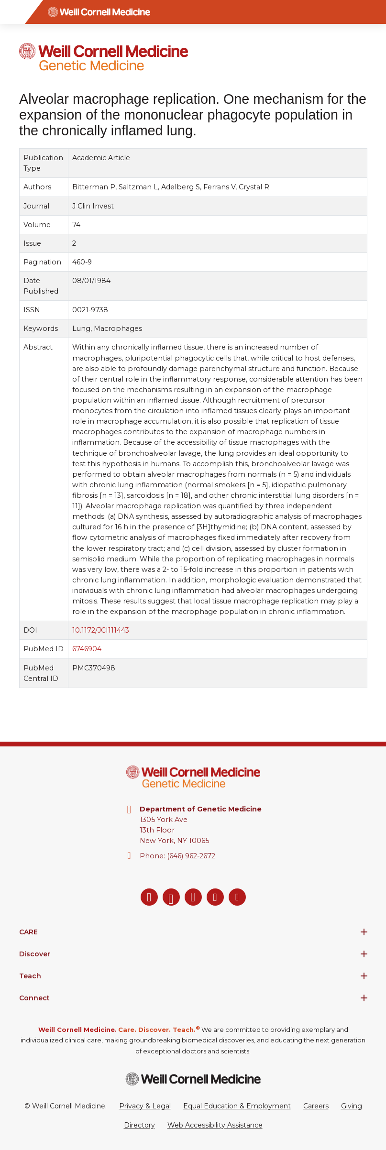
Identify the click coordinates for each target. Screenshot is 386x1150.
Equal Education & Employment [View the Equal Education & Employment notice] (237, 1106)
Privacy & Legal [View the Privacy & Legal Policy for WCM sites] (145, 1106)
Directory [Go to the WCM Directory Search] (139, 1125)
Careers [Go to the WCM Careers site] (316, 1106)
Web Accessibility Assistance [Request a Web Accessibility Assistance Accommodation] (215, 1125)
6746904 (86, 649)
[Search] (374, 12)
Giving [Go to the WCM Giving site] (351, 1106)
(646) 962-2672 (191, 856)
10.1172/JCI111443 (100, 630)
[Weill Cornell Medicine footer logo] (193, 1079)
